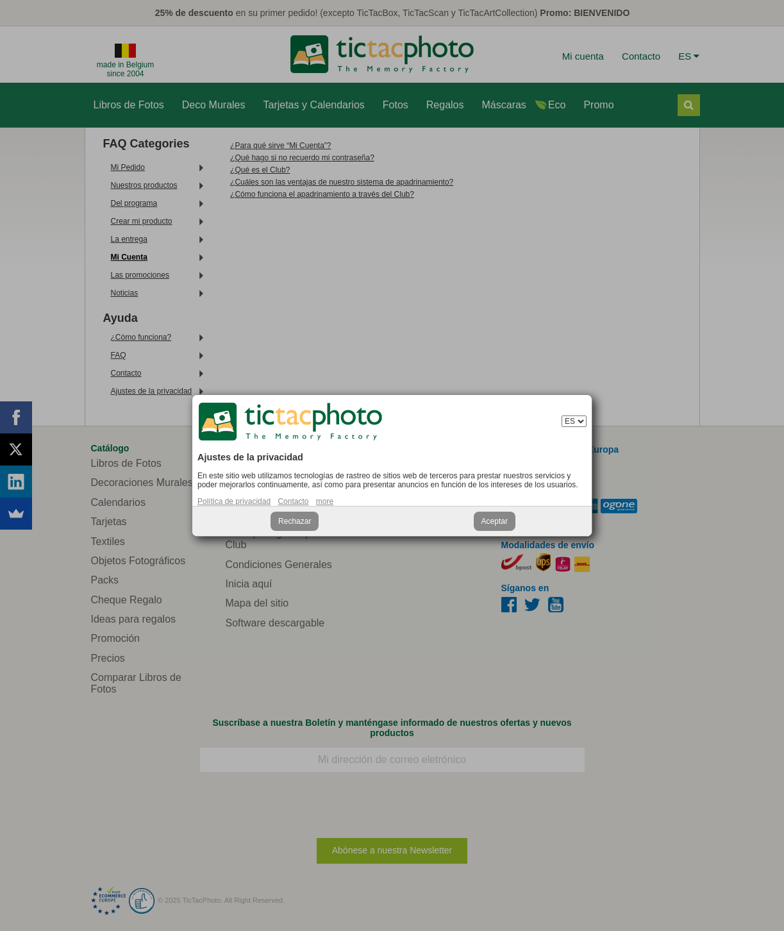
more (324, 501)
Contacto (293, 501)
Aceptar (494, 521)
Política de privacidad (234, 501)
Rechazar (294, 521)
